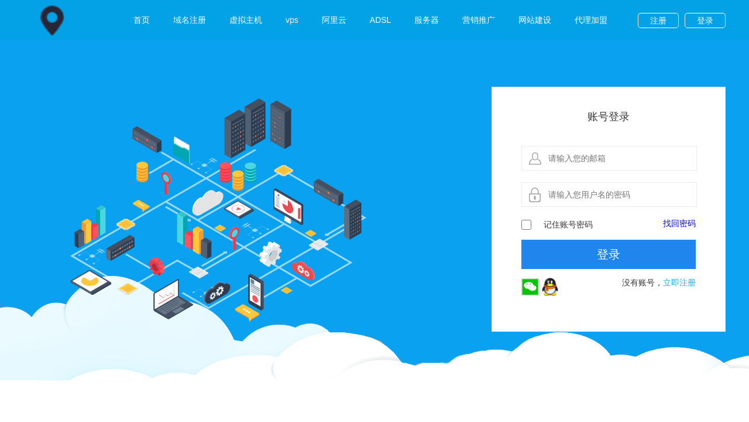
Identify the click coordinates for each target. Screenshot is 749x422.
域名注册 (189, 20)
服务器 (426, 20)
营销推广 (478, 20)
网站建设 (534, 20)
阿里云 (334, 20)
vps (292, 20)
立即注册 (679, 282)
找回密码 (679, 223)
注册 (658, 20)
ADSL (380, 20)
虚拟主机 (245, 20)
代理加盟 (591, 20)
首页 (141, 20)
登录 (705, 20)
